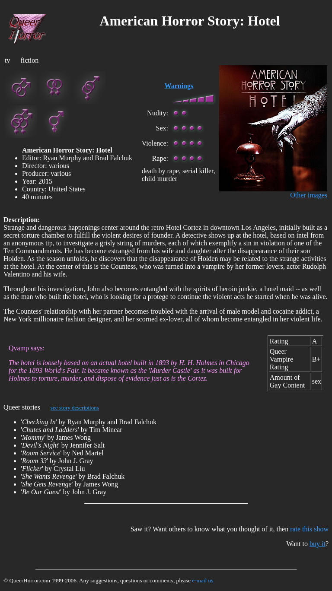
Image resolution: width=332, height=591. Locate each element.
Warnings (179, 85)
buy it (318, 543)
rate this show (309, 529)
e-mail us (202, 580)
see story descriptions (75, 407)
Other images (308, 195)
